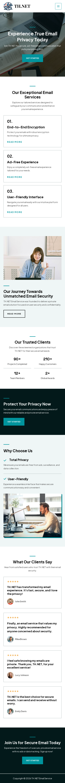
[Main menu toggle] (58, 6)
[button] (13, 421)
